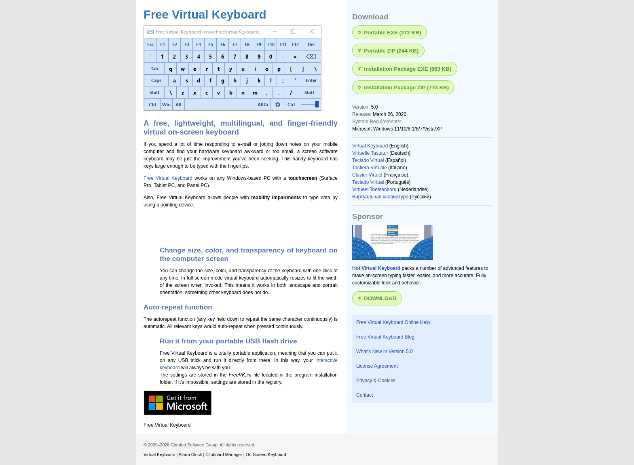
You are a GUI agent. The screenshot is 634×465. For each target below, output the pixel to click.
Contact (364, 395)
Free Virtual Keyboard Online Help (393, 322)
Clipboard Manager (223, 454)
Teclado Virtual (368, 160)
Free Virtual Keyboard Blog (385, 337)
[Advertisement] (238, 225)
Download (380, 298)
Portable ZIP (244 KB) (391, 51)
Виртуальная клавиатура (380, 197)
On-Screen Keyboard (266, 454)
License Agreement (377, 366)
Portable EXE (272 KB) (392, 32)
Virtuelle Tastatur (370, 153)
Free (150, 178)
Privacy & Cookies (375, 380)
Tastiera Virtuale (369, 167)
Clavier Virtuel (367, 175)
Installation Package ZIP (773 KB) (406, 87)
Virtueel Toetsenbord (374, 189)
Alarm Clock (190, 454)
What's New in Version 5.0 (384, 351)
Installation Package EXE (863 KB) (407, 69)
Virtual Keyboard (174, 178)
